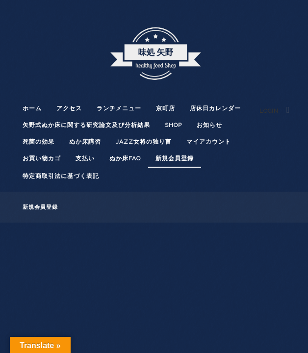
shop (173, 125)
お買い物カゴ (42, 158)
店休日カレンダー (215, 108)
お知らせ (209, 125)
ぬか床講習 (85, 141)
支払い (85, 158)
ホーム (32, 108)
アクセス (69, 108)
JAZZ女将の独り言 (144, 141)
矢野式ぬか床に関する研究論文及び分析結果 (86, 125)
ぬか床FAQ (125, 158)
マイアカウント (208, 141)
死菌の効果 (38, 141)
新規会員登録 (174, 158)
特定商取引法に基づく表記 (61, 176)
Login (269, 111)
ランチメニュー (119, 108)
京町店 (165, 108)
